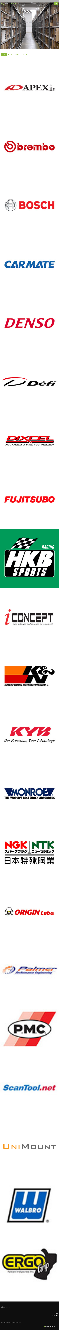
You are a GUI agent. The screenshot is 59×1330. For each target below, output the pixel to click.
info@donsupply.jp (50, 1326)
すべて (4, 54)
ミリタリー (24, 54)
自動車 (10, 54)
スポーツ (16, 54)
